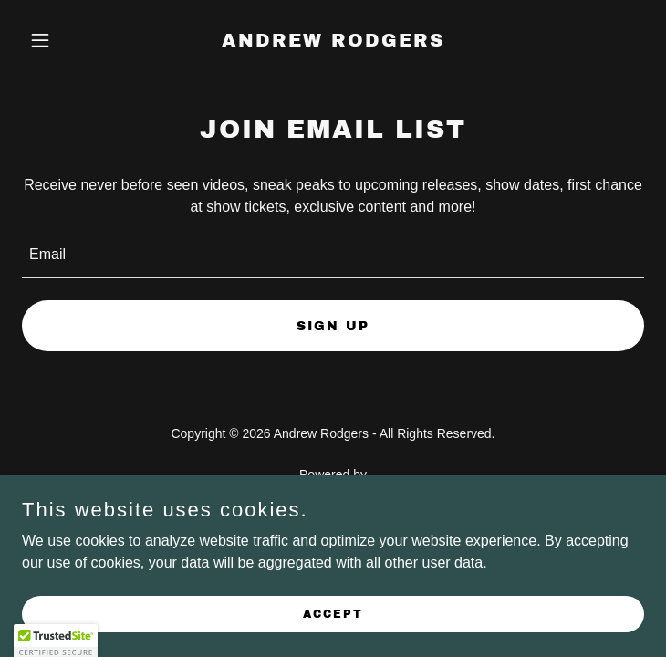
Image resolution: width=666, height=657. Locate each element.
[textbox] (333, 255)
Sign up (333, 326)
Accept (333, 613)
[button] (68, 40)
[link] (333, 41)
